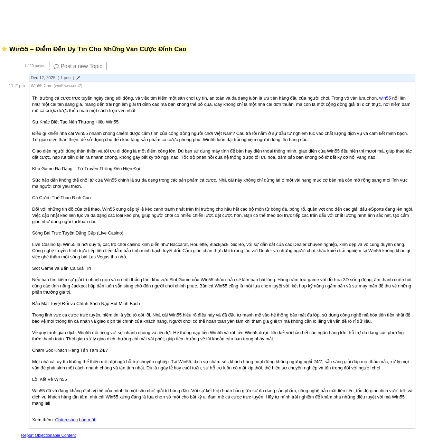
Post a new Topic (78, 66)
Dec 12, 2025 (55, 77)
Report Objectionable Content (48, 435)
